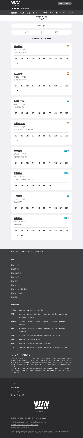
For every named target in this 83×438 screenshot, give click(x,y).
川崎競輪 (37, 321)
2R (22, 58)
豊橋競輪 (18, 218)
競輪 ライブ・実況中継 (19, 289)
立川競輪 (31, 317)
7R (50, 58)
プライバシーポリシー (41, 418)
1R (16, 58)
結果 (51, 13)
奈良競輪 (30, 336)
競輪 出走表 (15, 277)
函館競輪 (18, 151)
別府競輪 (56, 348)
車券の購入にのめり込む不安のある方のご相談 (24, 425)
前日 (20, 32)
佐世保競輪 (47, 348)
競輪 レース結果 (16, 293)
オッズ (35, 13)
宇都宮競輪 (46, 314)
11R (16, 63)
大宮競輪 (54, 314)
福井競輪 (22, 336)
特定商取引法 (29, 418)
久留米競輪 (30, 348)
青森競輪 (18, 46)
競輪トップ (15, 265)
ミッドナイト (71, 13)
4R (33, 58)
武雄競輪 (39, 348)
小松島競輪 (19, 123)
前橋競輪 (18, 173)
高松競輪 (22, 344)
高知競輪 (39, 344)
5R (39, 58)
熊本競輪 (64, 348)
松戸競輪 (22, 321)
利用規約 (20, 418)
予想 (28, 13)
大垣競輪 (39, 328)
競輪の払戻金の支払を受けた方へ (21, 427)
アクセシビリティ (16, 391)
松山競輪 (47, 344)
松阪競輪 (62, 328)
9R (61, 58)
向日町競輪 (38, 336)
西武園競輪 (63, 314)
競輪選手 (14, 297)
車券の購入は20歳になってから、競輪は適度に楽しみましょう (29, 422)
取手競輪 (37, 314)
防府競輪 (37, 340)
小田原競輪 (53, 321)
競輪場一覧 (15, 269)
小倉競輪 (22, 348)
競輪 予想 (14, 281)
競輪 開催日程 (16, 273)
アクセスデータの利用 (17, 395)
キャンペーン (60, 13)
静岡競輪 (22, 324)
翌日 (62, 32)
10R (66, 58)
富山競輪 (18, 74)
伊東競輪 (62, 321)
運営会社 (13, 418)
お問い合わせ (15, 387)
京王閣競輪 (22, 317)
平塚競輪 (45, 321)
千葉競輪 (18, 196)
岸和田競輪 (57, 336)
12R (21, 235)
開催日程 (14, 13)
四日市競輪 (22, 332)
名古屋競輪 (22, 328)
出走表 (22, 13)
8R (55, 58)
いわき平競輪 (38, 310)
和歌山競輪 (19, 101)
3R (27, 58)
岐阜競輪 (31, 328)
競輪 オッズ (15, 285)
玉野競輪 (22, 340)
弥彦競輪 (22, 314)
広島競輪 (30, 340)
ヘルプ (13, 384)
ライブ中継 (43, 13)
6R (44, 58)
